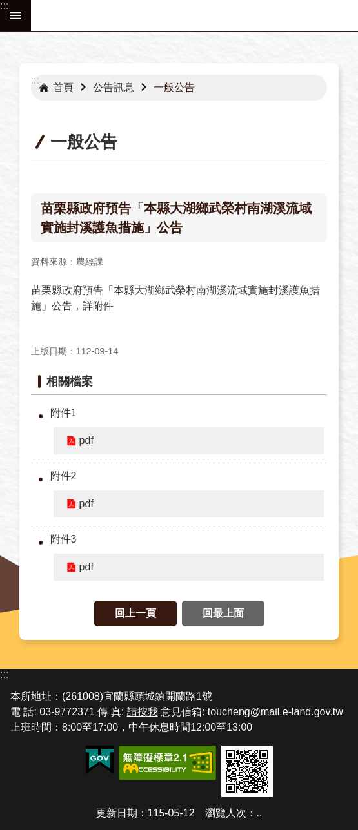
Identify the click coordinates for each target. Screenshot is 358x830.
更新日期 (116, 812)
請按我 (142, 711)
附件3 (63, 539)
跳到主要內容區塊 (6, 6)
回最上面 (223, 613)
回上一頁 (135, 613)
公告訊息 (113, 87)
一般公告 (174, 87)
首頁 (63, 87)
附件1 (63, 412)
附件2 (63, 475)
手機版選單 (15, 15)
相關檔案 (69, 381)
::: (4, 5)
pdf (86, 440)
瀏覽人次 (225, 812)
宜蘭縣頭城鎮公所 (194, 15)
